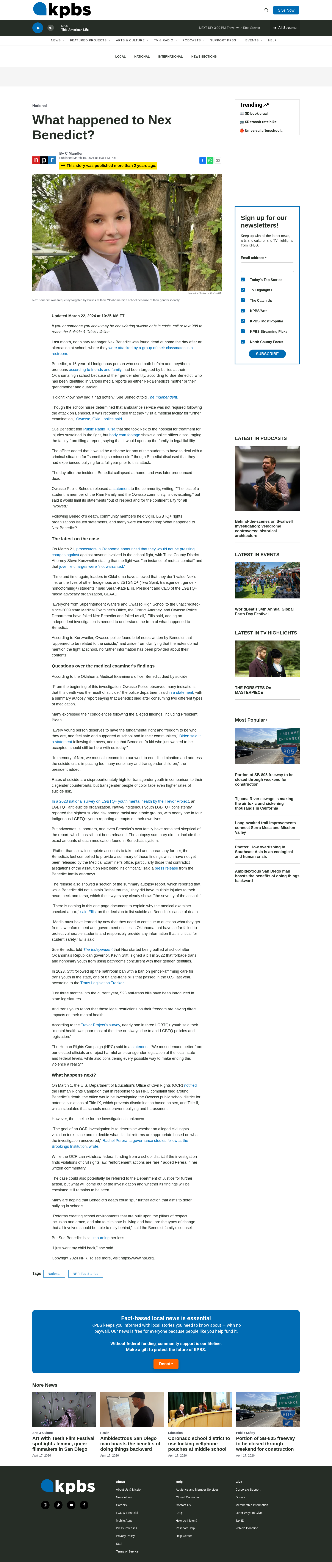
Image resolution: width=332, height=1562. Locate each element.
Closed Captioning (188, 1497)
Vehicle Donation (247, 1528)
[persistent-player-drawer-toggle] (285, 31)
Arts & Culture (130, 44)
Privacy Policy (125, 1536)
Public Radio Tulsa (99, 429)
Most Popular (251, 720)
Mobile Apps (124, 1520)
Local (120, 56)
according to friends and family (95, 369)
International (170, 56)
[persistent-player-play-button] (38, 31)
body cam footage (124, 435)
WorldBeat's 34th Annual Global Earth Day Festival (264, 611)
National (142, 56)
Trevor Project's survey (100, 1025)
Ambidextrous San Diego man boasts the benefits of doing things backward (267, 876)
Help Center (184, 1536)
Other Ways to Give (249, 1513)
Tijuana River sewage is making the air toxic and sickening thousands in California (264, 803)
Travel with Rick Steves (243, 31)
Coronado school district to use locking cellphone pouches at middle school (199, 1444)
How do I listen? (186, 1520)
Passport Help (185, 1528)
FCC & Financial (127, 1513)
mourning (101, 1238)
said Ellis (88, 912)
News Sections (204, 56)
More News (46, 1385)
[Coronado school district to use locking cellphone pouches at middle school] (200, 1409)
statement (121, 489)
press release (166, 868)
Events (252, 44)
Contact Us (183, 1505)
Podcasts (192, 44)
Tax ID (240, 1520)
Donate (166, 1363)
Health (105, 1433)
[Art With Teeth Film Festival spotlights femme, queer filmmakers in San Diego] (64, 1409)
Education (175, 1433)
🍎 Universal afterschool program (260, 132)
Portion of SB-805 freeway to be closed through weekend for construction (264, 779)
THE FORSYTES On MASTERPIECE (253, 690)
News (56, 44)
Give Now (286, 11)
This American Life (75, 33)
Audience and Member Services (197, 1489)
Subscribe (267, 354)
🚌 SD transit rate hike (258, 122)
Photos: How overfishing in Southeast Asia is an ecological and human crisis (264, 852)
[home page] (61, 11)
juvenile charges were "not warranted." (92, 566)
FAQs (179, 1513)
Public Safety (245, 1433)
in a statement (181, 692)
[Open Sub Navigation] (64, 44)
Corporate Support (248, 1489)
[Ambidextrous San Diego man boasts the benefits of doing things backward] (132, 1409)
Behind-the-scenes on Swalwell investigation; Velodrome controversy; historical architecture (264, 528)
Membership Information (252, 1505)
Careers (121, 1505)
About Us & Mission (129, 1489)
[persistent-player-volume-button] (50, 31)
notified (190, 1085)
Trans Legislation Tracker (102, 983)
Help (272, 44)
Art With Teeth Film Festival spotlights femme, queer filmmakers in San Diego (63, 1444)
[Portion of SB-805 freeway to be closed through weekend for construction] (268, 1409)
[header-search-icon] (267, 11)
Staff (119, 1543)
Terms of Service (127, 1551)
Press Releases (126, 1528)
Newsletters (124, 1497)
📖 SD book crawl (254, 113)
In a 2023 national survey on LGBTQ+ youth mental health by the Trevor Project (120, 801)
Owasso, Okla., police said (99, 419)
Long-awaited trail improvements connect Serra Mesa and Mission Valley (265, 828)
